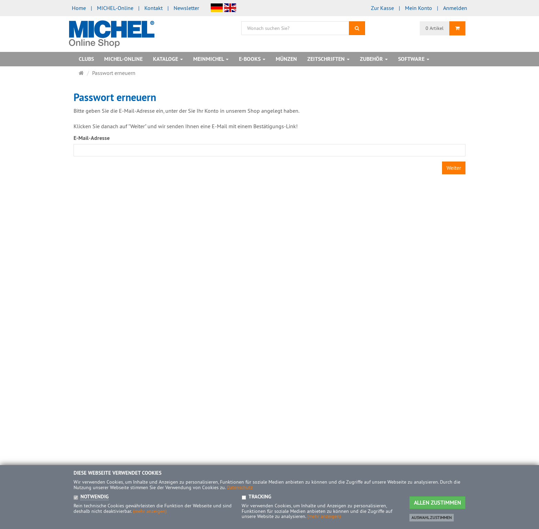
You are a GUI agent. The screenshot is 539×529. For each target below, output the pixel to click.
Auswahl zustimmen (431, 517)
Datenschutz (240, 487)
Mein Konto (418, 7)
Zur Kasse (382, 7)
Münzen (286, 59)
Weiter (454, 167)
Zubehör (374, 59)
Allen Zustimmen (437, 502)
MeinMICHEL (211, 59)
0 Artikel (434, 28)
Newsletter (186, 7)
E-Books (252, 59)
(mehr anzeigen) (150, 511)
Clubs (86, 59)
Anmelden (455, 7)
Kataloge (168, 59)
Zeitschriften (328, 59)
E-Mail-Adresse (92, 138)
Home (79, 7)
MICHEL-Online (115, 7)
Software (413, 59)
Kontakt (153, 7)
